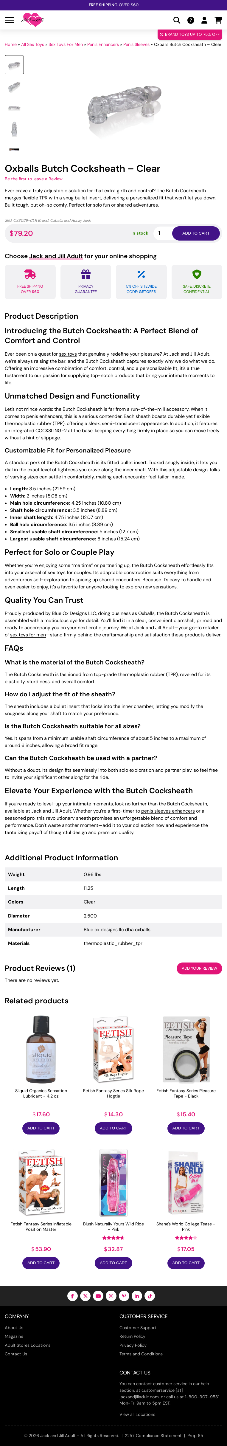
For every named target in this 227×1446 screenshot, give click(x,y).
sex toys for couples (69, 572)
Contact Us (16, 1354)
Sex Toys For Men (66, 44)
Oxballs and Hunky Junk (70, 220)
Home (11, 44)
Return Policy (132, 1336)
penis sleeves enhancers (168, 811)
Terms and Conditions (141, 1354)
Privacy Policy (133, 1345)
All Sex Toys (32, 44)
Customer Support (137, 1327)
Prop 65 (195, 1435)
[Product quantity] (169, 233)
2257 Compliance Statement (153, 1435)
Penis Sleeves (136, 44)
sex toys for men (28, 635)
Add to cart (195, 233)
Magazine (14, 1336)
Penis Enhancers (103, 44)
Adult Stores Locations (27, 1345)
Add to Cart (41, 1128)
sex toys (68, 354)
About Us (14, 1327)
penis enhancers (44, 416)
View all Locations (137, 1414)
